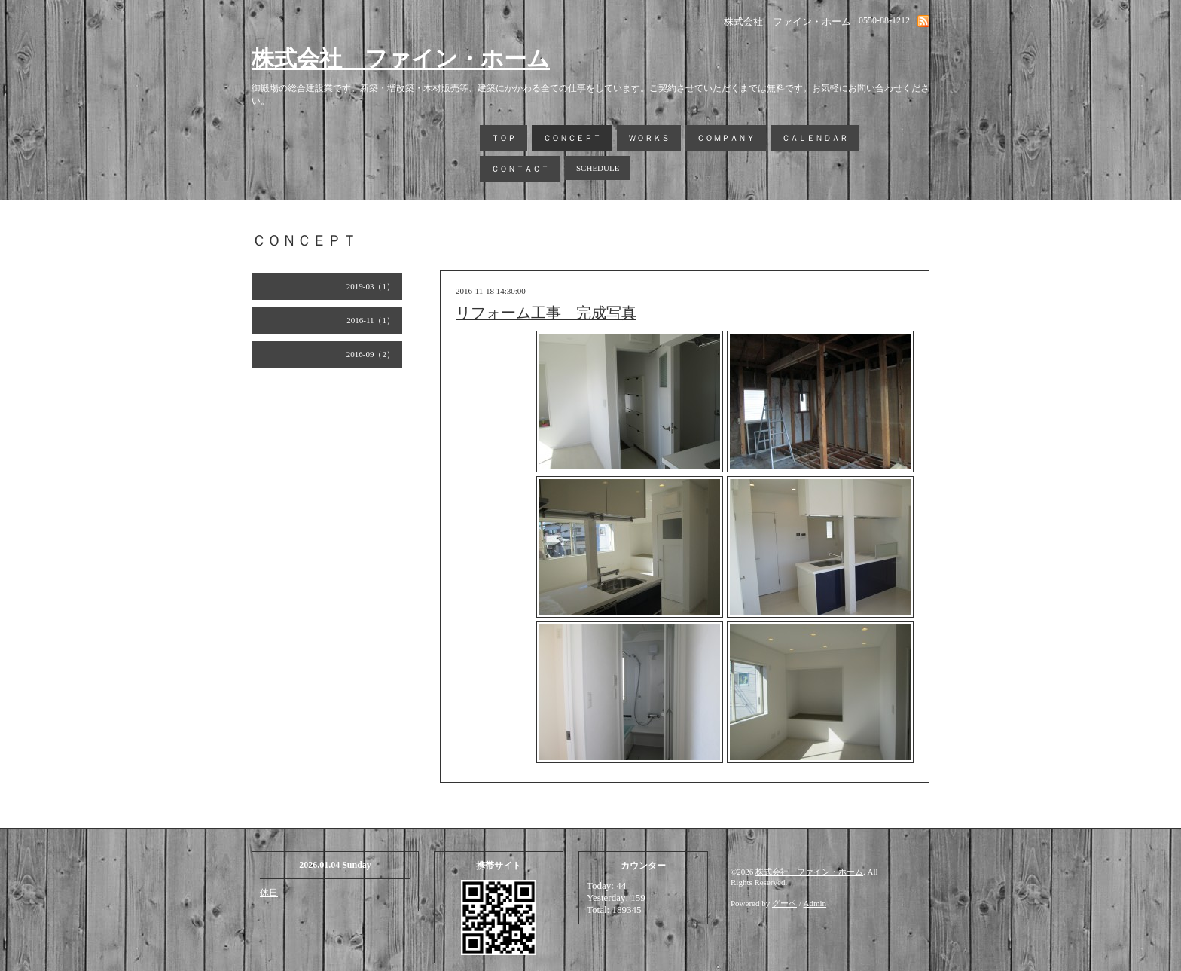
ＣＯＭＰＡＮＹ (726, 137)
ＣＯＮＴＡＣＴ (520, 168)
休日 (269, 892)
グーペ (784, 903)
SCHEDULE (597, 168)
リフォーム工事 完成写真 (546, 312)
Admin (815, 903)
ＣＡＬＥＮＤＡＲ (815, 137)
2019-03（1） (370, 286)
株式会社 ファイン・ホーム (401, 58)
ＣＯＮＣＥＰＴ (572, 137)
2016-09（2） (370, 354)
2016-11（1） (370, 320)
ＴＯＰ (503, 137)
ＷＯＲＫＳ (649, 137)
